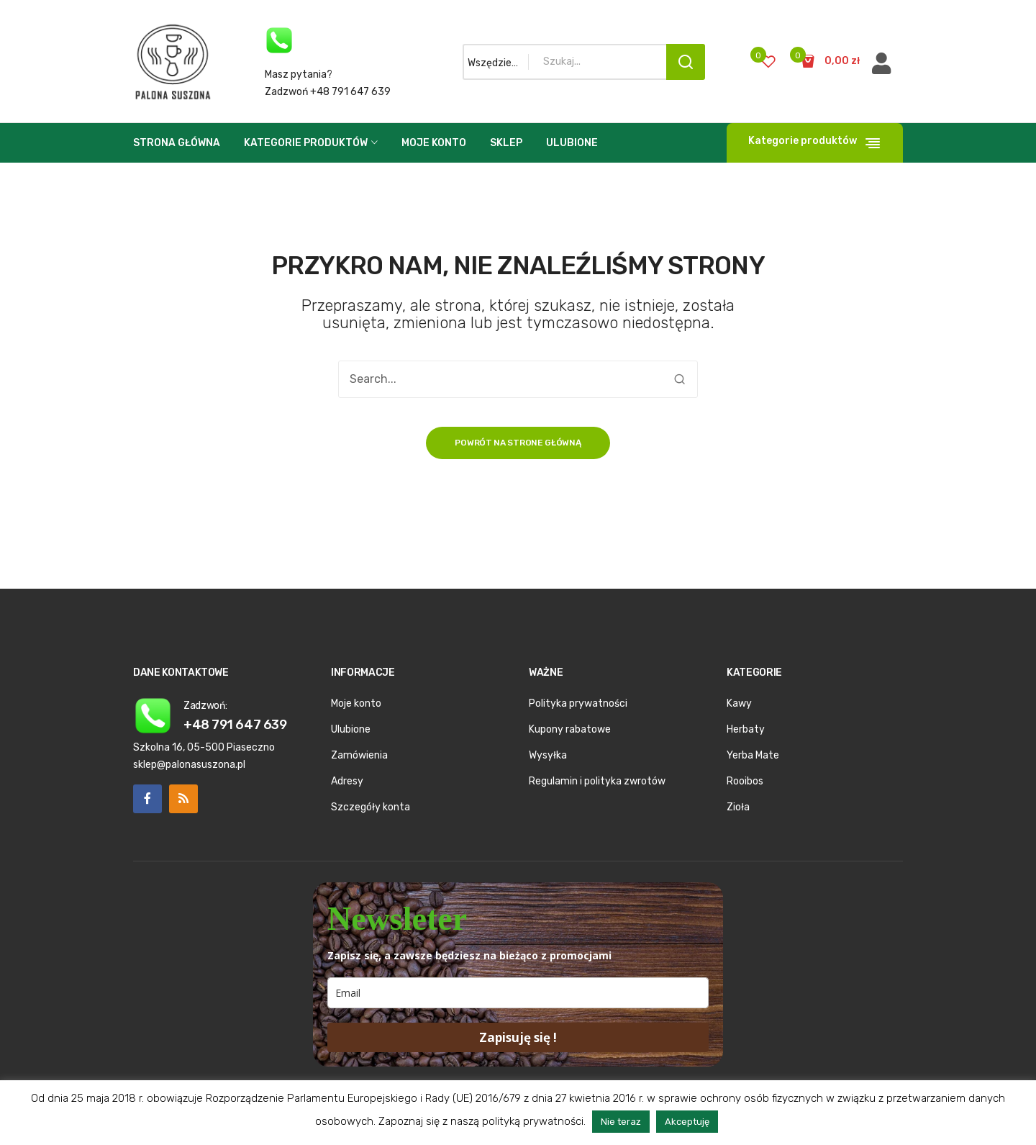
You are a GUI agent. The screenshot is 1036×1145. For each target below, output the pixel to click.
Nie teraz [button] (621, 1121)
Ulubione (572, 143)
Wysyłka (548, 755)
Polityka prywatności (578, 703)
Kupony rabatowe (570, 729)
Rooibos (745, 781)
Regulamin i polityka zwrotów (597, 781)
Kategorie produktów (306, 143)
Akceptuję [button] (687, 1121)
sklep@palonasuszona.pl (189, 765)
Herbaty (746, 729)
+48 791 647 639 (234, 724)
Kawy (739, 703)
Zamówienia (359, 755)
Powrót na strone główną (518, 443)
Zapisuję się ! (518, 1037)
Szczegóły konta (370, 807)
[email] (518, 992)
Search (685, 62)
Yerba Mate (753, 755)
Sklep (506, 143)
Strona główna (176, 143)
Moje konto (433, 143)
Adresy (347, 781)
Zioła (738, 807)
